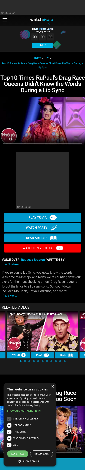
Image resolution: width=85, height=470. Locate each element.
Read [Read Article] (66, 355)
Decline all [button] (42, 453)
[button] (20, 361)
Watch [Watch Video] (18, 355)
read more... (10, 295)
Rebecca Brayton (33, 259)
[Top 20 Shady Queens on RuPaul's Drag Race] (42, 331)
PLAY (42, 45)
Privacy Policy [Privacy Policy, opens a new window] (33, 405)
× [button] (52, 386)
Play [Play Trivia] (42, 355)
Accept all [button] (17, 453)
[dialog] (30, 424)
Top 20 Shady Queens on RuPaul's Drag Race (35, 314)
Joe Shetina (10, 264)
